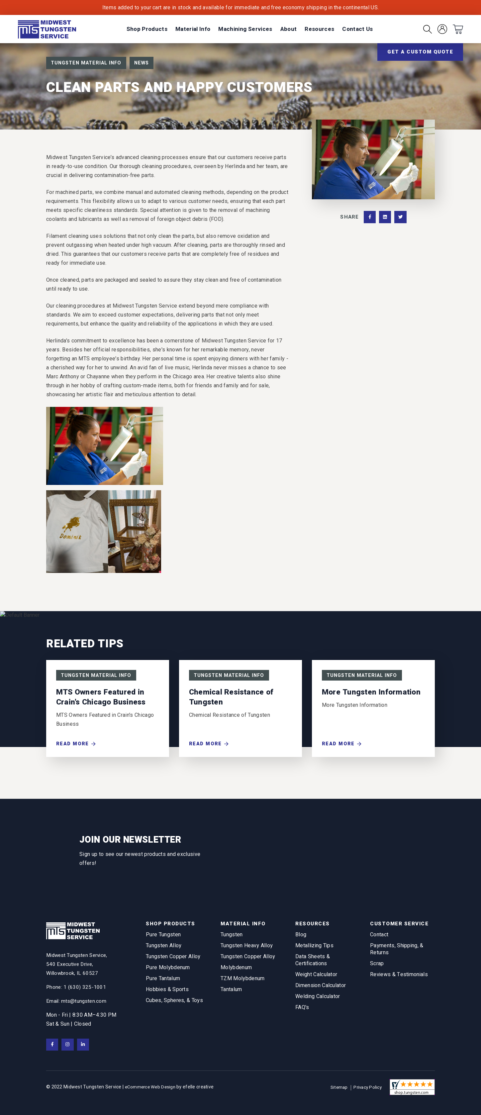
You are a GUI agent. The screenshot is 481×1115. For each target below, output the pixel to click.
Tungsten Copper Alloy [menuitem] (173, 958)
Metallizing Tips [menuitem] (314, 947)
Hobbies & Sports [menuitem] (167, 991)
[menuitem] (147, 29)
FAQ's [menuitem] (302, 1009)
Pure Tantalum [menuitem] (163, 980)
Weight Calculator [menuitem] (316, 976)
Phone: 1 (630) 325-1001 (76, 986)
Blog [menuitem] (300, 936)
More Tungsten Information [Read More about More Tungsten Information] (372, 693)
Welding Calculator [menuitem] (317, 998)
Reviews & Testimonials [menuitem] (399, 976)
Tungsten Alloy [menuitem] (163, 947)
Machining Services (245, 29)
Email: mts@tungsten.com (77, 1000)
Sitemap (337, 1087)
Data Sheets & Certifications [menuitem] (312, 962)
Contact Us (357, 29)
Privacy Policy (367, 1087)
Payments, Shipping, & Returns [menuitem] (397, 951)
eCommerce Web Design (151, 1087)
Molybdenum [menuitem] (236, 969)
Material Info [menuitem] (244, 923)
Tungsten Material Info (88, 63)
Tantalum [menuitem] (231, 991)
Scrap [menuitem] (377, 965)
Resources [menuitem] (313, 923)
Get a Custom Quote (420, 51)
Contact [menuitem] (379, 936)
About (288, 29)
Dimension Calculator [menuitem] (320, 987)
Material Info (192, 29)
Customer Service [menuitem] (401, 923)
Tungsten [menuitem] (232, 936)
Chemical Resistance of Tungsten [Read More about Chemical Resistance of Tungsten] (232, 698)
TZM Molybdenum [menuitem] (242, 980)
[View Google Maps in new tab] (78, 963)
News (146, 63)
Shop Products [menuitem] (172, 923)
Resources (319, 29)
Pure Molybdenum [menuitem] (168, 969)
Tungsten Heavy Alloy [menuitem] (247, 947)
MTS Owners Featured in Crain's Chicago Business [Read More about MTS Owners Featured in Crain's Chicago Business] (102, 698)
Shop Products (147, 29)
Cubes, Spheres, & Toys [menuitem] (174, 1002)
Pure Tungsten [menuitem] (163, 936)
